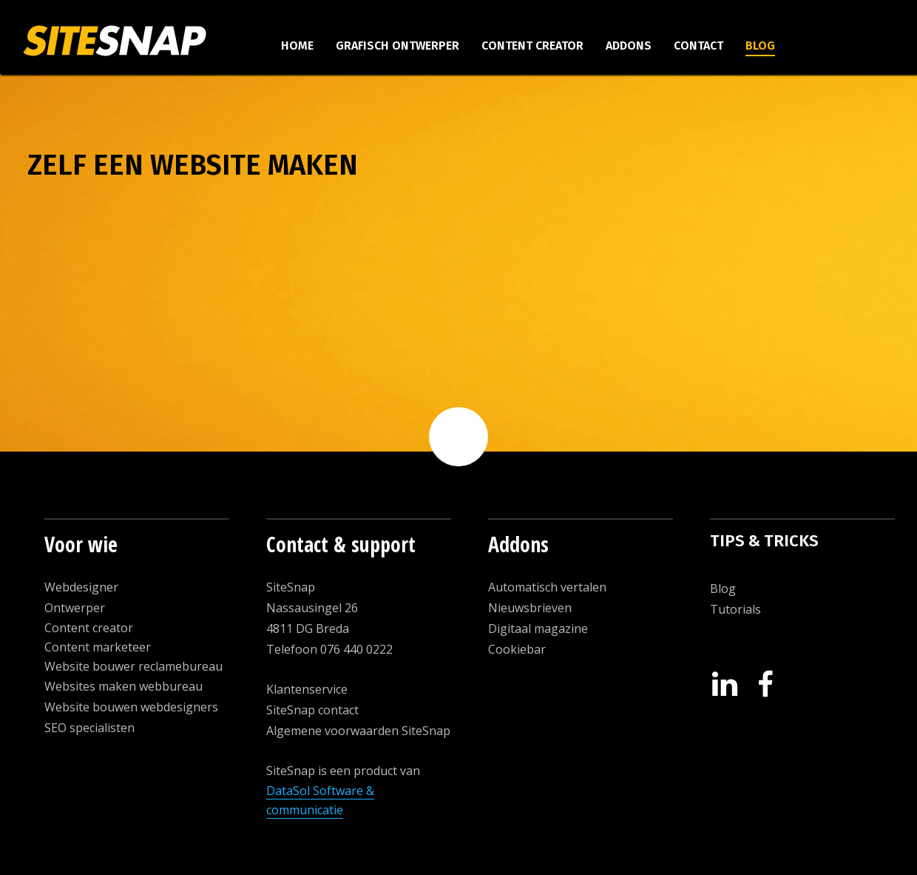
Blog (760, 45)
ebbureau (175, 686)
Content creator (532, 45)
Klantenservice (307, 689)
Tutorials (735, 609)
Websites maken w (96, 686)
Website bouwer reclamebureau (133, 666)
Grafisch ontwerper (397, 45)
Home (297, 45)
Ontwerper (74, 608)
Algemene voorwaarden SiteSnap (358, 731)
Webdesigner (81, 587)
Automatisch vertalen (547, 587)
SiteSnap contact (312, 710)
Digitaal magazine (538, 628)
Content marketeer (97, 647)
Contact (698, 45)
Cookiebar (517, 649)
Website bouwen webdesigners (131, 707)
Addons (629, 45)
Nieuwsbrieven (530, 608)
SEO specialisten (89, 728)
